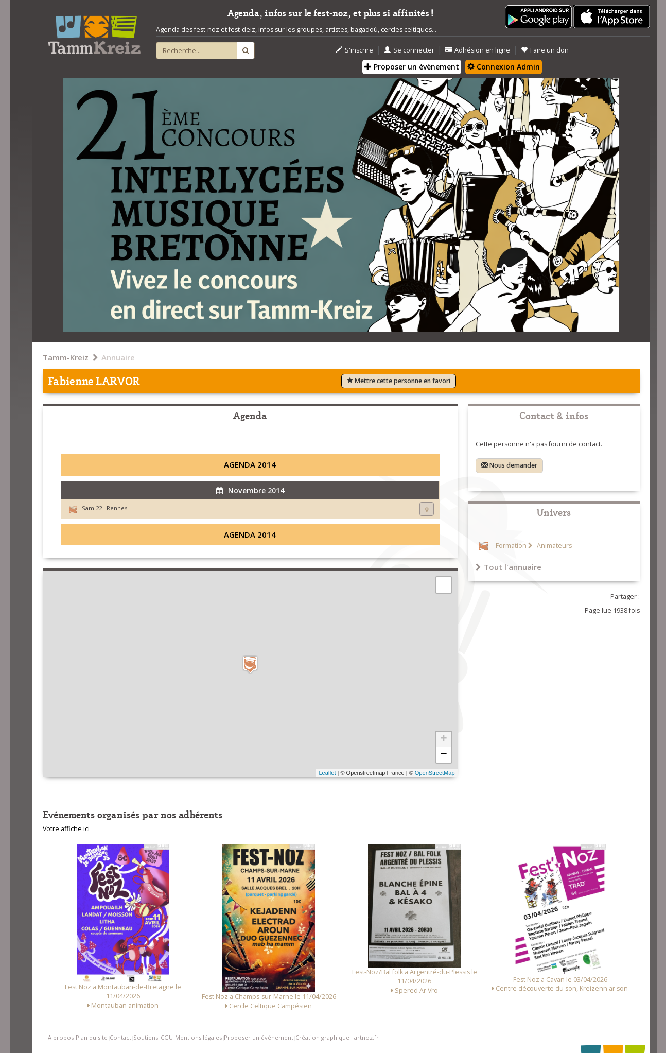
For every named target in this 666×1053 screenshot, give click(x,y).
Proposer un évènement (411, 67)
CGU (167, 1037)
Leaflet (327, 773)
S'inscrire (354, 50)
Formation (511, 545)
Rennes (117, 508)
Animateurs (553, 545)
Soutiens (145, 1037)
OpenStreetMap (435, 773)
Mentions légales (198, 1037)
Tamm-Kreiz (66, 357)
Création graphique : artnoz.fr (337, 1037)
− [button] (443, 755)
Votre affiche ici (66, 828)
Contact (120, 1037)
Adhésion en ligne (477, 50)
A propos (61, 1037)
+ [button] (443, 739)
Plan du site (92, 1037)
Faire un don (545, 50)
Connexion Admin (503, 67)
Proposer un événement (258, 1037)
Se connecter (409, 50)
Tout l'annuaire (508, 567)
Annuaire (118, 357)
